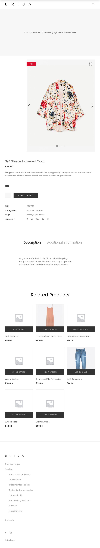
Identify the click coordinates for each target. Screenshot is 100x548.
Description (32, 242)
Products (36, 33)
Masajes (13, 505)
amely (29, 214)
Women (39, 210)
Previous (29, 105)
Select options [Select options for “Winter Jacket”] (19, 372)
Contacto (9, 520)
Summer (47, 33)
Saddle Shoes (11, 336)
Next (92, 105)
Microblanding (15, 511)
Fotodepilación (16, 495)
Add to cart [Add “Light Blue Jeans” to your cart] (81, 372)
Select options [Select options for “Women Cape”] (50, 415)
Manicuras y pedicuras (20, 474)
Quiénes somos (12, 464)
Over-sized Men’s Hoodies (48, 379)
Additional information (64, 242)
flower (41, 214)
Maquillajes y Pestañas (19, 500)
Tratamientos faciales (19, 485)
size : (7, 185)
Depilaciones (15, 479)
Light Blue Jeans (74, 379)
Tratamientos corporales (21, 490)
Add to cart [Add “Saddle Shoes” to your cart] (19, 329)
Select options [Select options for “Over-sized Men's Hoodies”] (50, 372)
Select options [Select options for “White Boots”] (19, 415)
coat (35, 214)
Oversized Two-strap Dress (49, 336)
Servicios (9, 469)
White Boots (11, 421)
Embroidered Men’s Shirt (78, 336)
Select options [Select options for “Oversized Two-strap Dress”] (50, 329)
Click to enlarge (90, 64)
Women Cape (43, 421)
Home (27, 33)
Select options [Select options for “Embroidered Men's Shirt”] (80, 329)
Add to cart (25, 195)
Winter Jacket (12, 379)
